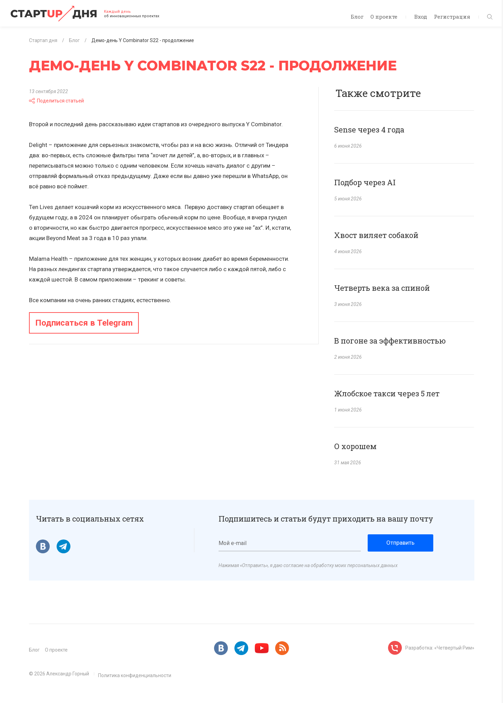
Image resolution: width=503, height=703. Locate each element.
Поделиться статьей (56, 100)
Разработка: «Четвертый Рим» (439, 648)
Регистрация (452, 16)
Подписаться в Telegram (84, 323)
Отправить (400, 542)
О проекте (383, 16)
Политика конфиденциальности (134, 675)
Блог (357, 16)
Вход (420, 16)
